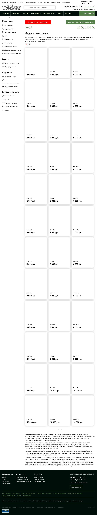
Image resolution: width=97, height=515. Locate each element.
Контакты (68, 13)
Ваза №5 (52, 103)
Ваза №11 (52, 166)
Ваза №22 (29, 293)
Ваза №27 (75, 324)
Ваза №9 (75, 135)
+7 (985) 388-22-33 (73, 6)
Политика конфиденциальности (46, 507)
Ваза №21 (75, 261)
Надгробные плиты (39, 481)
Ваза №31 (29, 388)
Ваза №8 (52, 135)
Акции (60, 13)
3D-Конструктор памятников (80, 22)
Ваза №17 (52, 230)
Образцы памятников (24, 495)
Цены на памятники (59, 493)
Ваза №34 (29, 419)
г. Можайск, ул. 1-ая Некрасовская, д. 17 (83, 9)
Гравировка (13, 2)
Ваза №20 (52, 261)
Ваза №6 (75, 103)
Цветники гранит (39, 477)
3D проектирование (31, 2)
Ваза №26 (52, 324)
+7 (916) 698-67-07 (78, 479)
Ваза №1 (29, 71)
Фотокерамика (66, 2)
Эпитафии (21, 2)
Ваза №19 (29, 261)
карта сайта (61, 507)
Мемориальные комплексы (23, 481)
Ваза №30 (75, 356)
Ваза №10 (29, 166)
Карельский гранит (21, 477)
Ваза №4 (29, 103)
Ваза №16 (29, 230)
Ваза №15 (75, 198)
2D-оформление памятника (11, 50)
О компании (5, 2)
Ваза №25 (29, 324)
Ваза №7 (29, 135)
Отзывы (4, 477)
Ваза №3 (75, 71)
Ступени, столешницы (43, 2)
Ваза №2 (52, 71)
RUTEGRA (91, 507)
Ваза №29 (52, 356)
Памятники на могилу (28, 493)
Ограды (25, 13)
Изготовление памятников (11, 493)
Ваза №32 (52, 388)
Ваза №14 (52, 198)
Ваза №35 (52, 419)
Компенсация (5, 481)
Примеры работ (49, 13)
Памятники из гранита (44, 493)
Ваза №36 (75, 419)
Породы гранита (6, 483)
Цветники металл (39, 479)
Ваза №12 (75, 166)
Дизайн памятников (8, 495)
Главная (6, 13)
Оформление (35, 13)
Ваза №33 (75, 388)
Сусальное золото (55, 2)
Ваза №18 (75, 230)
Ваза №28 (29, 356)
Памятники (16, 13)
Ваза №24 (75, 293)
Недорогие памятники (75, 493)
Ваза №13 (29, 198)
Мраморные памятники (22, 479)
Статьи (4, 479)
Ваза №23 (52, 293)
